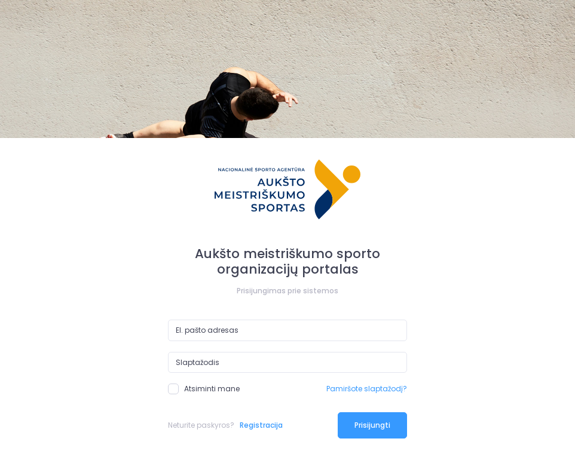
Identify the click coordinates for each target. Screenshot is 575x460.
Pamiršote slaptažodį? (366, 389)
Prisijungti (372, 425)
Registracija (261, 425)
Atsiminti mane (204, 389)
